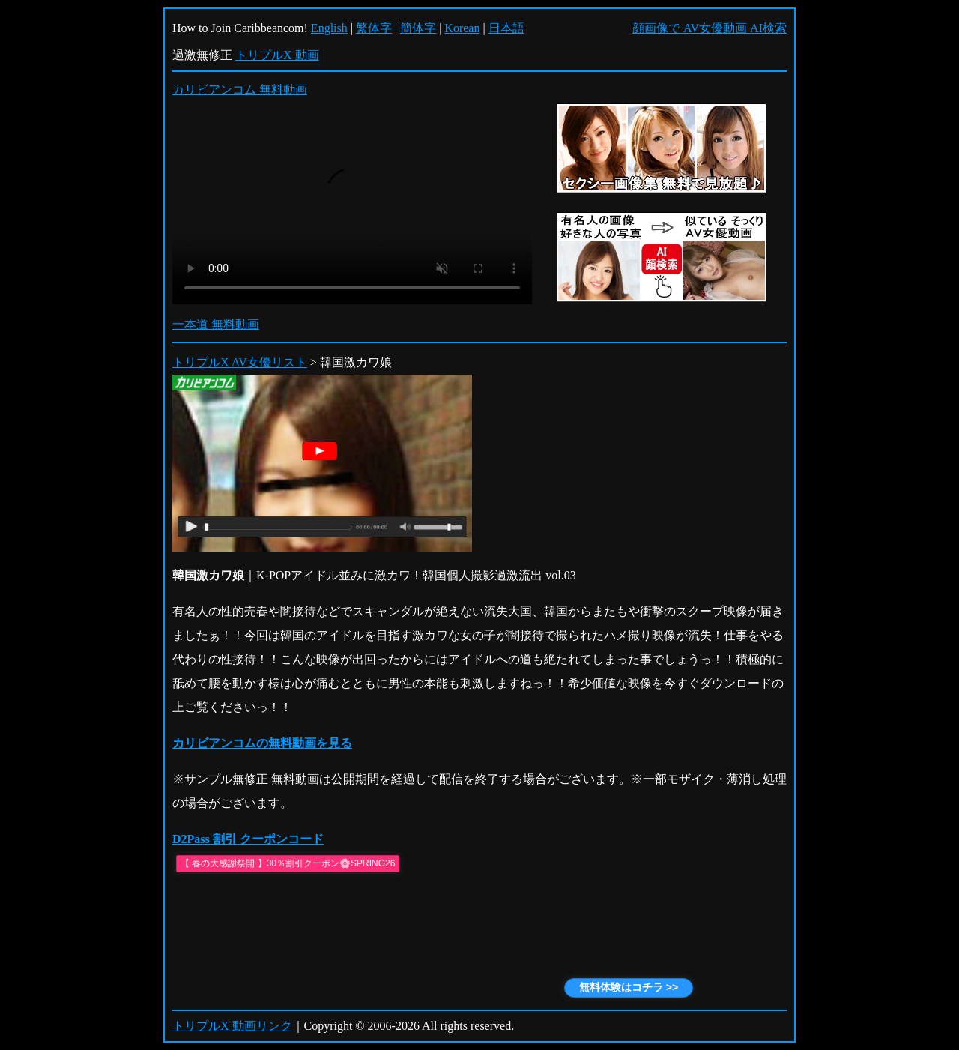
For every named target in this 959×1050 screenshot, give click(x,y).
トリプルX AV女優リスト (239, 362)
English (329, 28)
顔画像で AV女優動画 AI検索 (709, 28)
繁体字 (374, 28)
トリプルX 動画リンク (232, 1025)
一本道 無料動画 (215, 324)
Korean (462, 28)
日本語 (506, 28)
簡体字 (418, 28)
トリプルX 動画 (277, 55)
